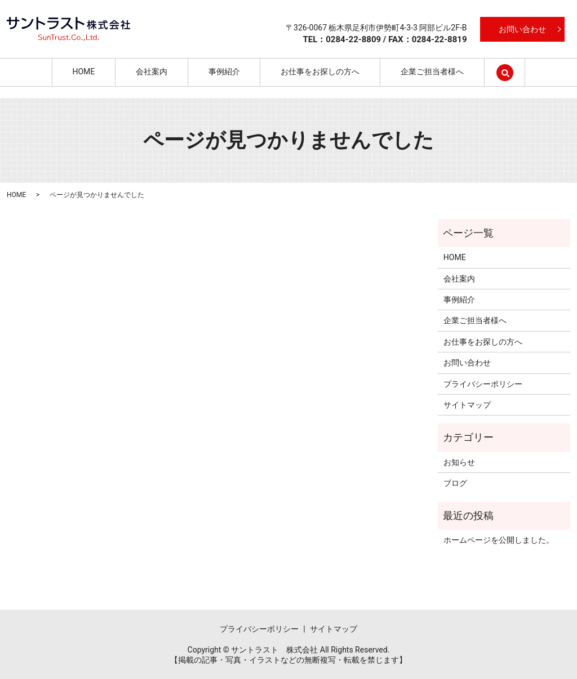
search (515, 71)
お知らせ (459, 462)
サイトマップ (467, 404)
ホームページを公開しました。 (498, 539)
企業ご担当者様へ (432, 71)
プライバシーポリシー (482, 383)
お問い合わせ (522, 29)
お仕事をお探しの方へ (320, 71)
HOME (83, 71)
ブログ (455, 483)
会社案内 (151, 71)
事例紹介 (224, 71)
